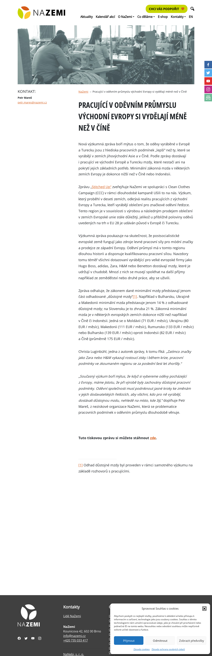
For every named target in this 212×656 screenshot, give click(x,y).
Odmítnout (160, 640)
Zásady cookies (142, 649)
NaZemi (83, 91)
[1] (135, 296)
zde (153, 438)
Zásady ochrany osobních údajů (168, 649)
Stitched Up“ (101, 186)
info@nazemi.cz (74, 636)
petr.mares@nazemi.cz (32, 102)
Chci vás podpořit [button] (166, 9)
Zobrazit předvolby (191, 640)
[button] (204, 608)
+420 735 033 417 (75, 640)
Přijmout (128, 640)
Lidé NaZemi (72, 616)
